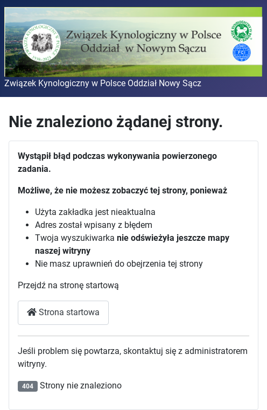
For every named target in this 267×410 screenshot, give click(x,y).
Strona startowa (63, 312)
